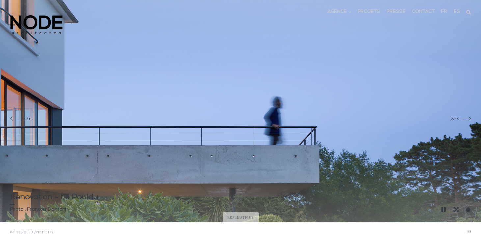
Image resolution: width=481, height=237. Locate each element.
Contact (423, 12)
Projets (369, 12)
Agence (337, 12)
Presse (396, 12)
